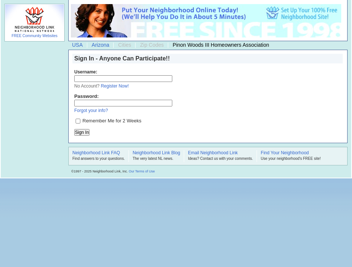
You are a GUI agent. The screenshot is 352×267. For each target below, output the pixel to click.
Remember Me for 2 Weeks (111, 120)
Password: (86, 96)
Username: (85, 72)
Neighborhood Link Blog (156, 153)
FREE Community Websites (35, 36)
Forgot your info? (91, 110)
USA (77, 45)
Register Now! (114, 86)
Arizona (100, 45)
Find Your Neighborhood (285, 153)
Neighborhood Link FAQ (96, 153)
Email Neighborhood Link (213, 153)
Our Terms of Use (142, 171)
